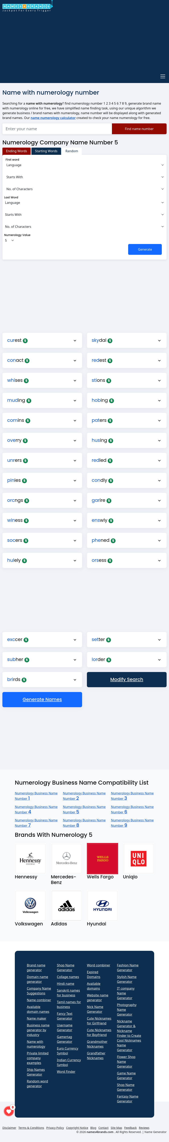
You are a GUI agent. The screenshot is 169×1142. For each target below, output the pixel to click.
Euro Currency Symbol (67, 1050)
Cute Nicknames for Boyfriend (99, 1032)
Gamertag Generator (64, 1039)
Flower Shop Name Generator (126, 1062)
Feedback (130, 1128)
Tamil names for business (69, 1004)
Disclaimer (9, 1128)
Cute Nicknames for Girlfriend (99, 1020)
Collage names (68, 977)
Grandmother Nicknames (97, 1044)
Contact (104, 1128)
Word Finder (66, 1071)
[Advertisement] (84, 41)
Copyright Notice (77, 1128)
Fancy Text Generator (64, 1016)
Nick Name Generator (95, 1009)
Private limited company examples (37, 1058)
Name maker (36, 1018)
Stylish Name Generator (127, 979)
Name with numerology (36, 1044)
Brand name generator (36, 967)
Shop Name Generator (65, 967)
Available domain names (38, 1009)
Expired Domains (93, 974)
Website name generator (97, 997)
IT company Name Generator (126, 993)
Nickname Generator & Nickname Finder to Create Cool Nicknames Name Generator (129, 1035)
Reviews (144, 1128)
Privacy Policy (55, 1128)
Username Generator (64, 1027)
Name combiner (39, 1000)
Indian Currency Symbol (69, 1062)
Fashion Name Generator (128, 967)
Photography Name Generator (127, 1010)
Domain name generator (37, 979)
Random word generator (37, 1083)
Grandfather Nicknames (96, 1055)
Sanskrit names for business (68, 992)
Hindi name (65, 983)
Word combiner (98, 965)
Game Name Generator (126, 1075)
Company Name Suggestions (39, 990)
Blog (93, 1128)
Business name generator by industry (38, 1030)
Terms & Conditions (31, 1128)
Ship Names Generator (36, 1072)
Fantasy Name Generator (127, 1098)
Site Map (116, 1128)
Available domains (94, 986)
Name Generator (156, 1132)
